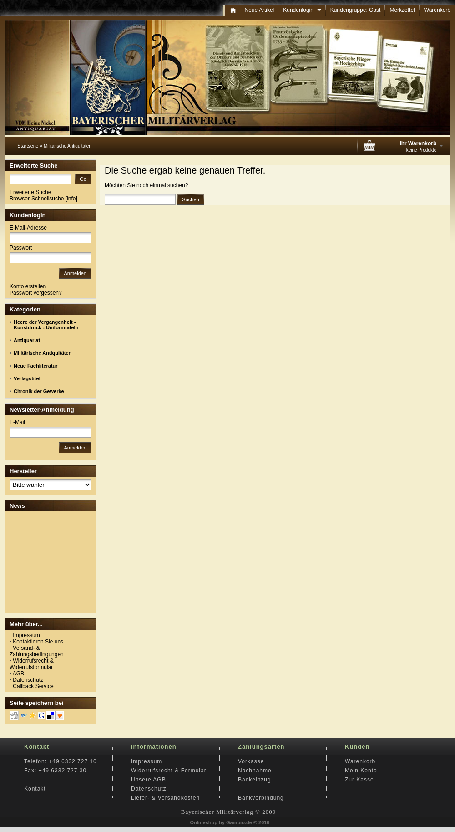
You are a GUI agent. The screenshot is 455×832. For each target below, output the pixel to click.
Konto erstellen (28, 286)
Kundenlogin (302, 10)
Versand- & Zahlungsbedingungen (37, 651)
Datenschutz (28, 680)
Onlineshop (204, 822)
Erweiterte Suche (30, 192)
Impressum (26, 635)
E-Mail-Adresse (28, 228)
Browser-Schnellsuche (37, 198)
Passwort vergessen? (36, 293)
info (71, 198)
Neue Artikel (259, 10)
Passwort (21, 248)
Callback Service (33, 686)
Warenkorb (437, 10)
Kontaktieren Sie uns (38, 641)
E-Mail (17, 422)
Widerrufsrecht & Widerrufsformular (32, 664)
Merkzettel (402, 10)
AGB (18, 673)
